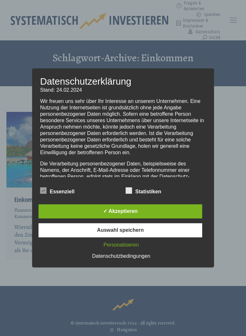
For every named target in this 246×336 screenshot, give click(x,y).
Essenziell (57, 191)
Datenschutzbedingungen (121, 256)
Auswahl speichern (120, 230)
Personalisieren (121, 245)
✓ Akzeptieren (120, 211)
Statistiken (143, 191)
